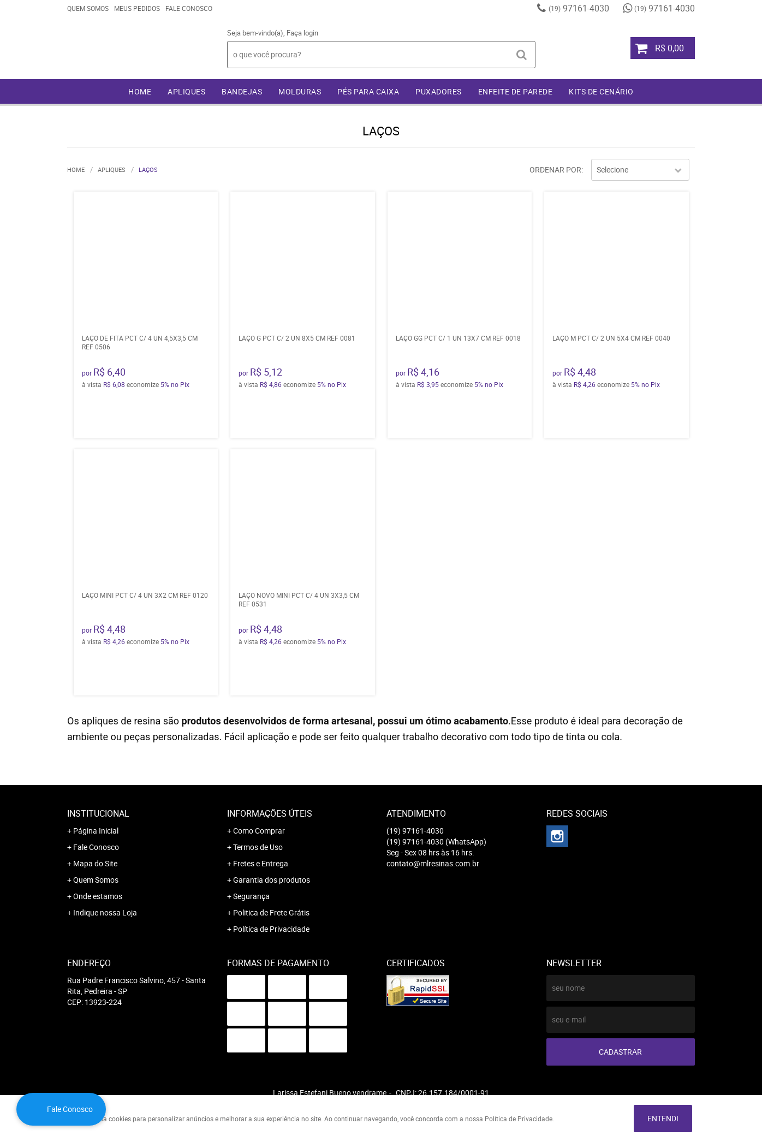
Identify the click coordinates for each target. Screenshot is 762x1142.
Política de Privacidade (271, 929)
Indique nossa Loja (105, 912)
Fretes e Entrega (260, 863)
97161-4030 (579, 8)
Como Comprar (259, 830)
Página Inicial (95, 830)
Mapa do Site (95, 863)
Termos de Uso (258, 847)
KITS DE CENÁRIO (601, 91)
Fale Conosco (188, 8)
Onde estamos (97, 896)
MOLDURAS (299, 91)
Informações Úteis (269, 813)
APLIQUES (186, 91)
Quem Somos (88, 8)
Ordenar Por (555, 169)
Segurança (251, 896)
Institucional (98, 813)
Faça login (302, 33)
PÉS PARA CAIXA (368, 91)
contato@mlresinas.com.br (432, 863)
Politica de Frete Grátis (271, 912)
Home (139, 91)
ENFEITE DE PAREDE (515, 91)
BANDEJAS (242, 91)
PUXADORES (438, 91)
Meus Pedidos (137, 8)
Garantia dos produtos (271, 880)
